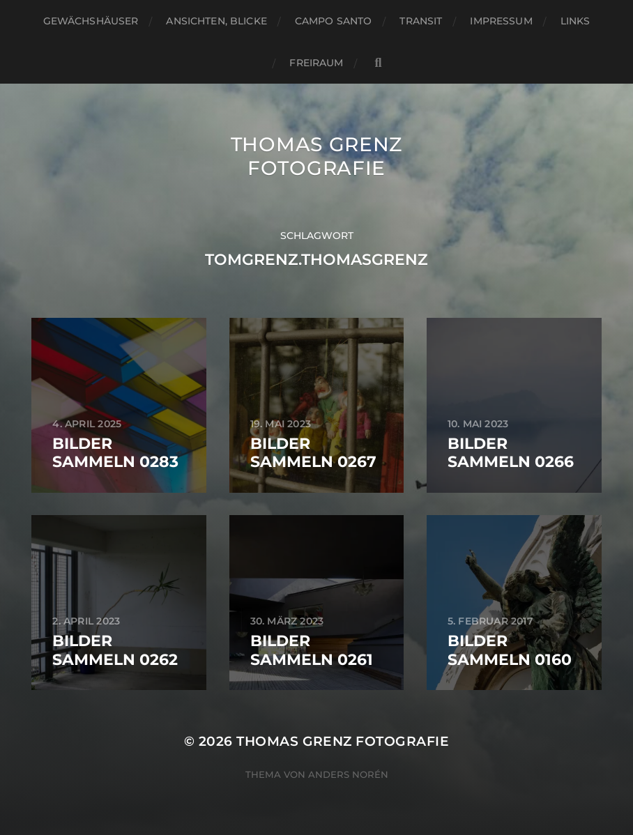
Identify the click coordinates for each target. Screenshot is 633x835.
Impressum (501, 21)
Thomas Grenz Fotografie (316, 156)
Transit (420, 21)
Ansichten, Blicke (216, 21)
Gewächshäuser (91, 21)
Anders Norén (348, 774)
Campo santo (333, 21)
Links (575, 21)
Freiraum (316, 62)
